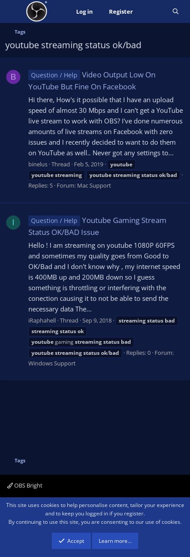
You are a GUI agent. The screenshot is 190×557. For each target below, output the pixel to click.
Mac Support (94, 185)
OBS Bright (25, 485)
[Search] (175, 12)
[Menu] (13, 11)
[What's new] (152, 12)
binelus (37, 164)
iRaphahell (42, 320)
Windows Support (52, 363)
